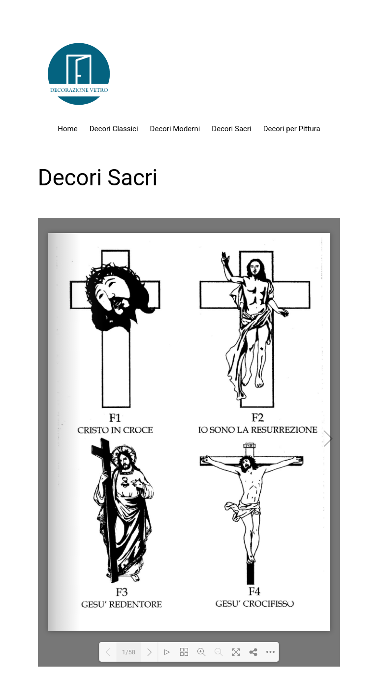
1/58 (128, 652)
